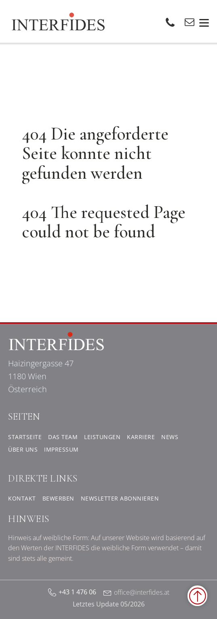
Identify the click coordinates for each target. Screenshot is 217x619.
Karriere (141, 437)
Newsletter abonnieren (120, 498)
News (169, 437)
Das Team (63, 437)
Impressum (61, 449)
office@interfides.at (141, 592)
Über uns (23, 449)
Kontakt (22, 498)
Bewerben (58, 498)
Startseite (25, 437)
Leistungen (102, 437)
